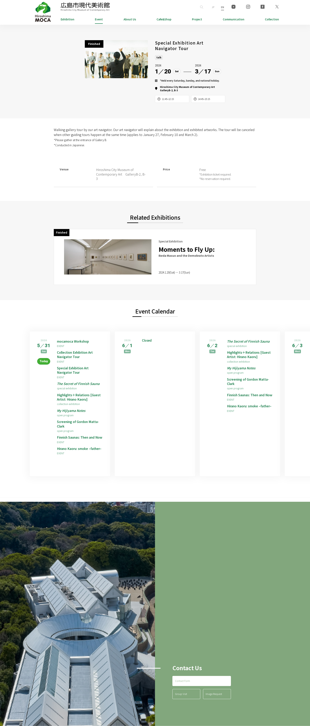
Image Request (214, 694)
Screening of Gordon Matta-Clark (78, 423)
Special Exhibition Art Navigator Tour (73, 370)
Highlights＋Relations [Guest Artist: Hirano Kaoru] (79, 397)
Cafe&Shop (164, 19)
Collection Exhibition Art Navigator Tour (75, 354)
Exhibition (67, 19)
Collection (272, 19)
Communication (233, 19)
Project (197, 19)
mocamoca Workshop (73, 341)
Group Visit (181, 694)
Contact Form (182, 680)
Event (99, 19)
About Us (130, 19)
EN (222, 7)
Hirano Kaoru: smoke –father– (79, 448)
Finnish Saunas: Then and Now (79, 437)
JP (213, 7)
